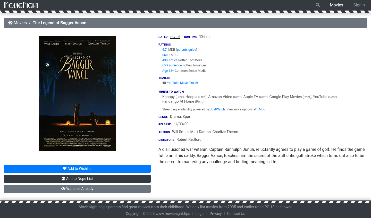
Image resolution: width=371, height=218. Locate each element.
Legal (200, 214)
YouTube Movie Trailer (180, 83)
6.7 (164, 49)
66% (165, 55)
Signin (359, 5)
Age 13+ (168, 71)
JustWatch (217, 109)
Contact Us (236, 214)
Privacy (216, 214)
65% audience (172, 65)
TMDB (261, 109)
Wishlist (77, 169)
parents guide (186, 49)
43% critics (170, 60)
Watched (77, 189)
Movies (336, 5)
